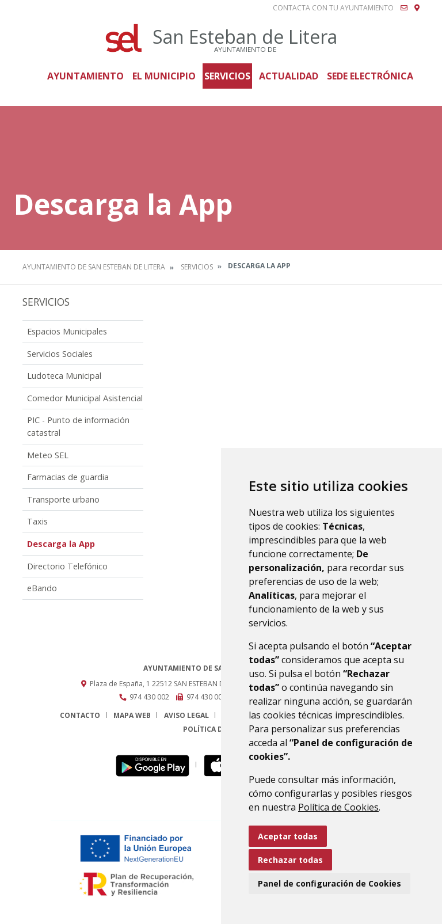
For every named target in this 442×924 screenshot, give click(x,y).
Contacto (80, 715)
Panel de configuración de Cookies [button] (329, 883)
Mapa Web (132, 715)
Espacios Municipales (67, 331)
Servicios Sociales (60, 353)
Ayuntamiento (85, 76)
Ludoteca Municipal (64, 375)
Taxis (37, 521)
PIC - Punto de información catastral (78, 426)
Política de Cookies (338, 807)
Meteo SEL (47, 455)
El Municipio (164, 76)
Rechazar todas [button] (290, 859)
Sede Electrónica (370, 76)
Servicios (227, 76)
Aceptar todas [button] (288, 836)
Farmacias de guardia (68, 476)
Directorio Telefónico (67, 566)
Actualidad (288, 76)
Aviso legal (186, 715)
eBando (42, 588)
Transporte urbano (63, 499)
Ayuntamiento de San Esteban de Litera (93, 267)
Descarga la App (61, 543)
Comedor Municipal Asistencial (85, 398)
